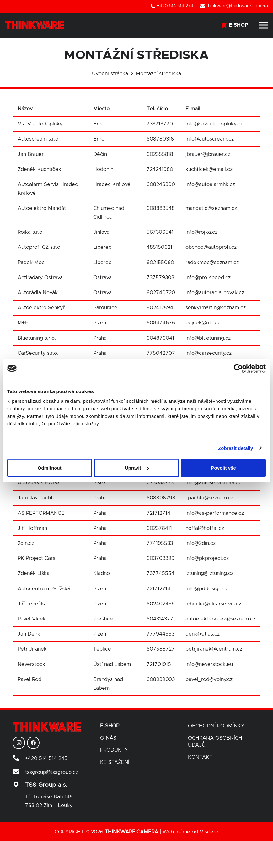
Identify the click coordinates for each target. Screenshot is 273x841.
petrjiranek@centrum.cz (213, 649)
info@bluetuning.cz (208, 338)
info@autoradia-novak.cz (214, 292)
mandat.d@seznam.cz (211, 208)
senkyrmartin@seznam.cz (215, 307)
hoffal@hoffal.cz (204, 528)
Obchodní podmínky (216, 725)
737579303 (160, 277)
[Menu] (263, 25)
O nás (108, 738)
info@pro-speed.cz (208, 277)
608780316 (160, 138)
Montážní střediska (158, 73)
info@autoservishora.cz (213, 482)
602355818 (160, 154)
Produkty (114, 750)
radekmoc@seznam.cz (212, 262)
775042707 (161, 353)
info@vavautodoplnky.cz (214, 123)
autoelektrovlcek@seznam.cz (220, 618)
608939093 (161, 679)
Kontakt (200, 757)
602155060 (160, 262)
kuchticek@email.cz (209, 169)
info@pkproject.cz (207, 558)
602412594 (160, 307)
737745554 (160, 573)
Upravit (137, 468)
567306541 (160, 232)
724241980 (160, 169)
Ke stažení (114, 762)
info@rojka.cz (201, 232)
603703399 (160, 558)
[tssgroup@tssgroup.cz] (19, 772)
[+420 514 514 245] (19, 758)
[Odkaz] (34, 25)
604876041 (160, 338)
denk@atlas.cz (202, 633)
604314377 (160, 618)
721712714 (158, 513)
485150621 (159, 247)
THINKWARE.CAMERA (131, 831)
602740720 (161, 292)
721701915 (159, 664)
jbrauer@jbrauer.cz (207, 154)
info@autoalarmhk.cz (210, 184)
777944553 (160, 633)
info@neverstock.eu (209, 664)
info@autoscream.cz (209, 138)
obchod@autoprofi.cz (211, 247)
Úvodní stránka (110, 73)
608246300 (161, 184)
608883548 (161, 208)
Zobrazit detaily (235, 447)
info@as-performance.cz (214, 513)
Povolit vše (223, 468)
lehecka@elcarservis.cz (214, 603)
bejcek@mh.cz (202, 322)
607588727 (161, 649)
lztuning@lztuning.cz (209, 573)
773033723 (160, 482)
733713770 (160, 123)
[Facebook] (33, 743)
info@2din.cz (200, 543)
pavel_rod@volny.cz (209, 679)
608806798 (161, 497)
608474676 (161, 322)
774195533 (160, 543)
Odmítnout (50, 468)
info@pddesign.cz (206, 588)
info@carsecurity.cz (208, 353)
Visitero (209, 831)
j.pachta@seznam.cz (209, 497)
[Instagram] (19, 743)
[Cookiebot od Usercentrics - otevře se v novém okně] (238, 368)
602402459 (161, 603)
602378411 (159, 528)
